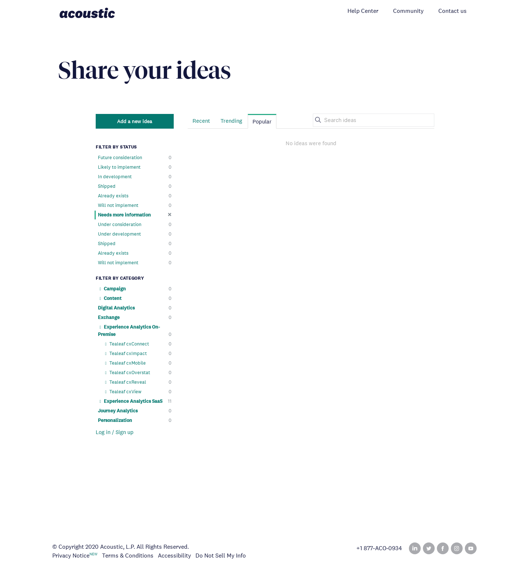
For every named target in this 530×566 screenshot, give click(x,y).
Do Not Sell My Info (220, 555)
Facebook (443, 548)
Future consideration (135, 157)
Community (408, 11)
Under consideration (135, 224)
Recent (201, 120)
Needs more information (135, 215)
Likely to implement (135, 167)
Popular (262, 121)
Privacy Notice (70, 555)
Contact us (452, 11)
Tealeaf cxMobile (137, 363)
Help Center (362, 11)
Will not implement (135, 205)
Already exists (135, 196)
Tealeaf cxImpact (137, 353)
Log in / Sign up (115, 432)
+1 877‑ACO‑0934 (379, 548)
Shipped (135, 186)
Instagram (457, 548)
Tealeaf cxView (137, 391)
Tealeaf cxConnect (137, 344)
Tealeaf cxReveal (137, 382)
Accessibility (174, 555)
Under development (135, 234)
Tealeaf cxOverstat (137, 372)
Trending (231, 120)
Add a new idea (134, 121)
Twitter (429, 548)
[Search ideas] (373, 120)
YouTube (471, 548)
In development (135, 176)
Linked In (415, 548)
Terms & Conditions (127, 555)
